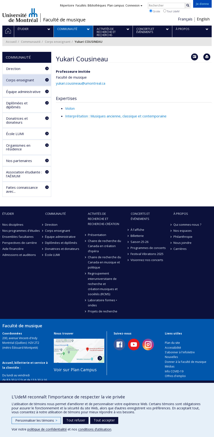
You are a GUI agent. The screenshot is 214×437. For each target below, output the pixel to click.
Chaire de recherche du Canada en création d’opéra (104, 246)
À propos (180, 214)
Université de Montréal (20, 15)
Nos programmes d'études (21, 230)
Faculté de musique (64, 19)
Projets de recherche (102, 311)
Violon (70, 108)
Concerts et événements (140, 216)
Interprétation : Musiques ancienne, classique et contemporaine (115, 116)
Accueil (11, 42)
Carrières (180, 249)
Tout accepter (104, 420)
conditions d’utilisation (94, 429)
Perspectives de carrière (19, 243)
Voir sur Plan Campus (75, 369)
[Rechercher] (188, 5)
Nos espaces (182, 230)
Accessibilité (173, 348)
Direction (13, 68)
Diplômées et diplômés (17, 105)
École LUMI (15, 133)
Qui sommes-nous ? (187, 224)
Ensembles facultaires (18, 237)
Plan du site (172, 343)
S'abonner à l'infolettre (180, 352)
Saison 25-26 (140, 242)
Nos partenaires (19, 160)
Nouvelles (171, 357)
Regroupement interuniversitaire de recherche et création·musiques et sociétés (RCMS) (103, 283)
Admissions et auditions (19, 255)
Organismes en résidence (18, 147)
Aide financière (13, 249)
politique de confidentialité (47, 429)
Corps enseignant (57, 42)
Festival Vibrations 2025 (147, 254)
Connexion (133, 5)
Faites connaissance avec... (22, 189)
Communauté (31, 42)
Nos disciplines (12, 224)
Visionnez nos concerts (147, 260)
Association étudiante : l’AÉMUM (24, 174)
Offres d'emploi (175, 376)
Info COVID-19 (174, 371)
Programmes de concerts (148, 248)
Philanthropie (182, 237)
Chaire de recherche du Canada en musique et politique (104, 262)
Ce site (154, 11)
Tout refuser (75, 420)
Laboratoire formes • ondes (102, 302)
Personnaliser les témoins (36, 420)
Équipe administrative (23, 91)
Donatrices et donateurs (17, 120)
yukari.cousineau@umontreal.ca (80, 83)
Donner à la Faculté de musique (185, 362)
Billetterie (137, 236)
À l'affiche (137, 230)
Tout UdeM (171, 11)
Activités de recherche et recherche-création (103, 219)
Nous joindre (182, 243)
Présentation (97, 235)
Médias (169, 366)
